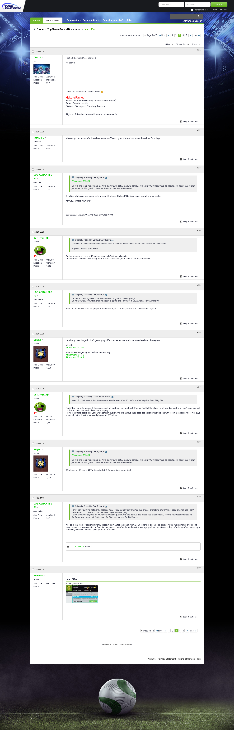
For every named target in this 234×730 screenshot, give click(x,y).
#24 (199, 230)
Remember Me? (201, 10)
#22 (199, 130)
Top (199, 659)
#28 (199, 442)
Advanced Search (192, 21)
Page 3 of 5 (152, 35)
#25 (199, 285)
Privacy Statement (167, 659)
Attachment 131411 (75, 357)
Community (72, 20)
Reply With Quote (189, 121)
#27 (199, 387)
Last (197, 35)
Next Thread (125, 644)
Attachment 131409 (75, 347)
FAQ (121, 20)
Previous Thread (110, 644)
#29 (199, 497)
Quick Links (109, 20)
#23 (199, 168)
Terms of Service (186, 659)
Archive (152, 659)
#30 (199, 568)
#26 (199, 332)
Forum (36, 20)
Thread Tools (181, 44)
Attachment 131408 (81, 181)
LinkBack (167, 44)
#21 (199, 50)
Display (195, 44)
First (162, 35)
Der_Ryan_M (79, 546)
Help (215, 10)
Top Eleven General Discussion (63, 29)
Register (224, 10)
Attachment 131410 (75, 355)
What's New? (52, 20)
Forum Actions (91, 20)
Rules (129, 20)
